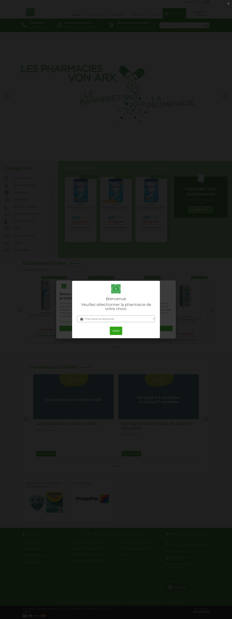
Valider (116, 330)
